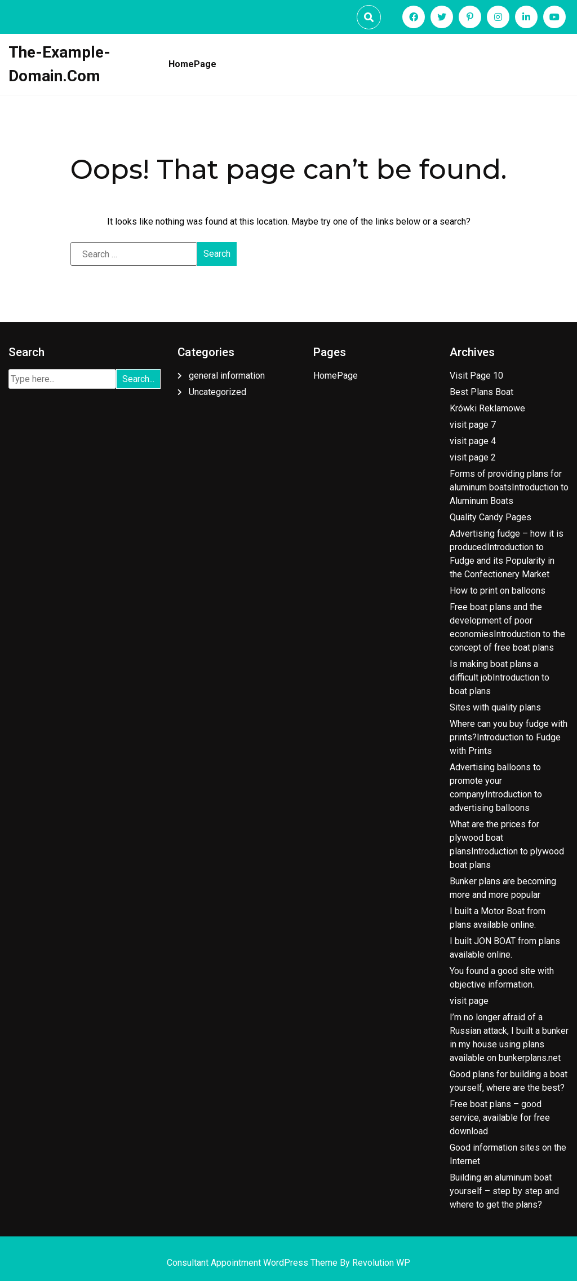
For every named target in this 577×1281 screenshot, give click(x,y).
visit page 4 (473, 441)
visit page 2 (473, 457)
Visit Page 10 (476, 375)
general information (227, 375)
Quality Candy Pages (490, 517)
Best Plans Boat (481, 392)
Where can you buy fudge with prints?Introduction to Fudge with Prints (508, 737)
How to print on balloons (497, 590)
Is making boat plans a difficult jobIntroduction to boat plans (499, 677)
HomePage (192, 64)
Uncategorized (217, 392)
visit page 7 (473, 424)
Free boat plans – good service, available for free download (500, 1118)
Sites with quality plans (495, 707)
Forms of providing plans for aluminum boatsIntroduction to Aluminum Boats (509, 487)
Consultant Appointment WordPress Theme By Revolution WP (288, 1262)
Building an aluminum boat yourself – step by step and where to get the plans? (504, 1191)
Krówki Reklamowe (487, 408)
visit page (469, 1000)
